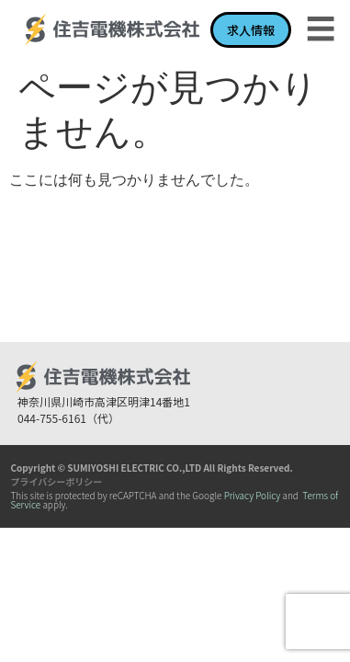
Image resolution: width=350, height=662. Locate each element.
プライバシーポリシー (56, 481)
